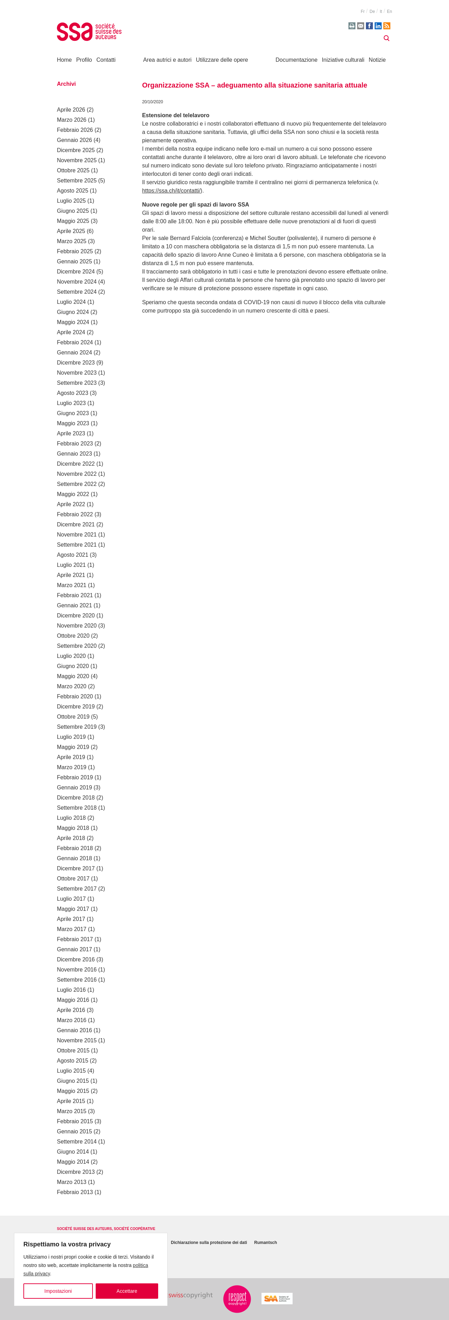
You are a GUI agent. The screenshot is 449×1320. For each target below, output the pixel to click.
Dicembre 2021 (76, 524)
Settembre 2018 (77, 808)
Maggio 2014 (73, 1162)
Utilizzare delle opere (222, 60)
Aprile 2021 (71, 575)
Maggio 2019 (73, 747)
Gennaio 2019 (74, 787)
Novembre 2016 (77, 970)
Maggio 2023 (73, 423)
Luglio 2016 (71, 990)
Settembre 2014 (77, 1142)
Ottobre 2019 (73, 717)
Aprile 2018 (71, 838)
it (381, 11)
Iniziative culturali (343, 60)
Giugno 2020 (73, 666)
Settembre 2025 (77, 180)
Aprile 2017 (71, 919)
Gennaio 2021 (74, 605)
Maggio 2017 (73, 909)
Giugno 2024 (73, 312)
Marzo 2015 (72, 1111)
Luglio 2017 (71, 899)
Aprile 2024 (71, 332)
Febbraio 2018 (75, 848)
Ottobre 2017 (73, 879)
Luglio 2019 (71, 737)
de (372, 11)
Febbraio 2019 (75, 777)
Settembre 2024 (77, 292)
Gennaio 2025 (74, 261)
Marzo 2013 (72, 1182)
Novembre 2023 (77, 373)
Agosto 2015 (72, 1061)
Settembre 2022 (77, 484)
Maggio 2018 (73, 828)
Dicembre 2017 (76, 868)
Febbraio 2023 (75, 444)
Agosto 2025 (72, 191)
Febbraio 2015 (75, 1121)
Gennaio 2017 (74, 949)
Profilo (84, 60)
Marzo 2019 (72, 767)
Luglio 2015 (71, 1071)
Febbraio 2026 (75, 130)
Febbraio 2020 (75, 696)
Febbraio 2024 (75, 342)
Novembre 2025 (77, 160)
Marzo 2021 (72, 585)
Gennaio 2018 (74, 858)
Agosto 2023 (72, 393)
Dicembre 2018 (76, 798)
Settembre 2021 (77, 545)
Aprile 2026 (71, 110)
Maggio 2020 (73, 676)
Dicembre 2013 (76, 1172)
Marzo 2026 (72, 120)
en (389, 11)
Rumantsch (265, 1242)
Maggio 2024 (73, 322)
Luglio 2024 (71, 302)
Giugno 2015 (73, 1081)
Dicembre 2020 (76, 615)
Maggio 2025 (73, 221)
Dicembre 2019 (76, 707)
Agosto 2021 (72, 555)
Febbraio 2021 (75, 595)
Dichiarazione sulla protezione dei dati (209, 1242)
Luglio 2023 (71, 403)
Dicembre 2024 (76, 272)
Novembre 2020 (77, 626)
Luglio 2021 (71, 565)
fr (363, 11)
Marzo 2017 (72, 929)
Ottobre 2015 (73, 1050)
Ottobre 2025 (73, 170)
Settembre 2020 (77, 646)
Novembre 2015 (77, 1040)
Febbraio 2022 (75, 514)
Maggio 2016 (73, 1000)
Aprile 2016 (71, 1010)
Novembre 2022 (77, 474)
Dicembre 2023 (76, 363)
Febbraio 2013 (75, 1192)
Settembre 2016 (77, 980)
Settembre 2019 (77, 727)
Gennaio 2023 (74, 454)
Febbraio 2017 (75, 939)
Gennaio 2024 (74, 352)
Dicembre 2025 (76, 150)
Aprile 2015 (71, 1101)
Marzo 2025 (72, 241)
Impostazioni (58, 1291)
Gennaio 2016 (74, 1030)
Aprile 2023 (71, 433)
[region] (91, 1269)
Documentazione (296, 60)
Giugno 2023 (73, 413)
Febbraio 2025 (75, 251)
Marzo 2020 (72, 686)
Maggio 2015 (73, 1091)
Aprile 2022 (71, 504)
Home (64, 60)
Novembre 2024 (77, 282)
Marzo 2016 (72, 1020)
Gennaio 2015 (74, 1131)
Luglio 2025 (71, 201)
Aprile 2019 (71, 757)
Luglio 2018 (71, 818)
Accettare (127, 1291)
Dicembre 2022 (76, 464)
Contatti (106, 60)
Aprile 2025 (71, 231)
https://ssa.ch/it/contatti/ (171, 191)
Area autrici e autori (167, 60)
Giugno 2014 (73, 1152)
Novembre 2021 (77, 535)
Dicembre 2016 (76, 959)
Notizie (377, 60)
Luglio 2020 (71, 656)
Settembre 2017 (77, 889)
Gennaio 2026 (74, 140)
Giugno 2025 (73, 211)
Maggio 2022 (73, 494)
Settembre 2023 (77, 383)
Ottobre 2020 (73, 636)
